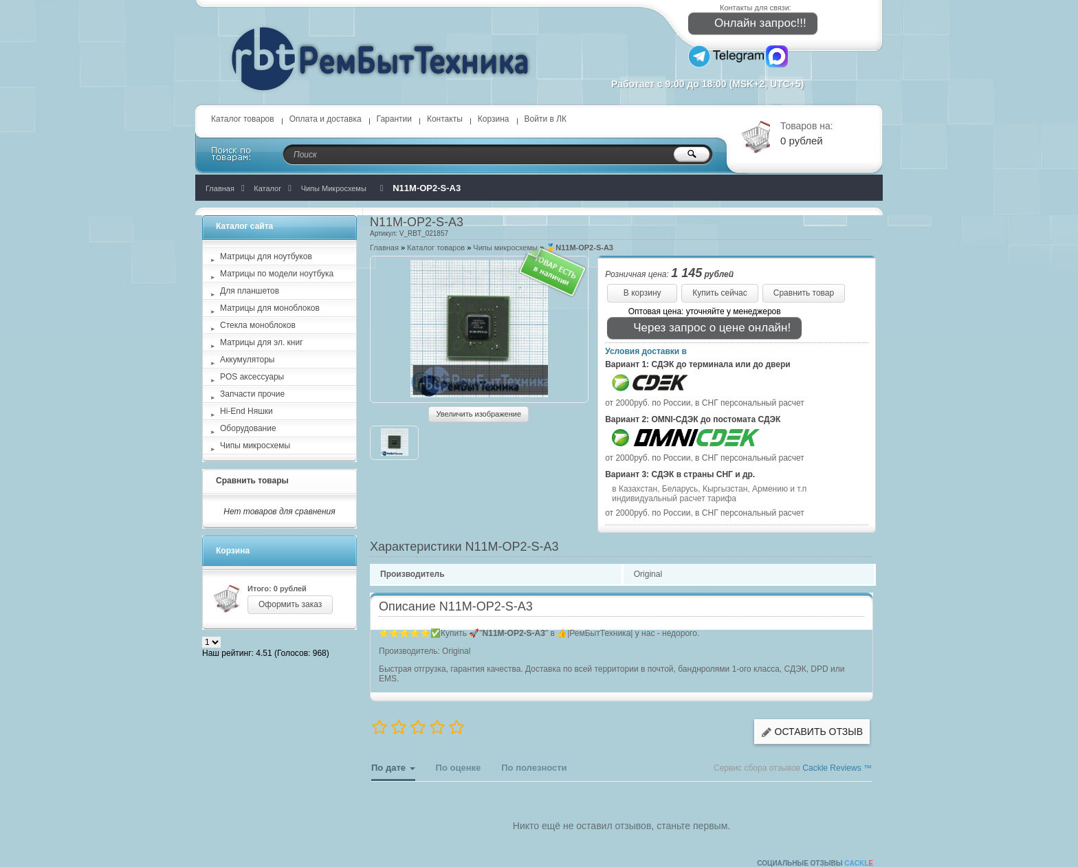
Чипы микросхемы (505, 247)
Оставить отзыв (812, 732)
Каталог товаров (242, 119)
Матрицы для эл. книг (261, 342)
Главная (384, 247)
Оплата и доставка (325, 119)
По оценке (458, 767)
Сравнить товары (252, 480)
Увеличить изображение (478, 414)
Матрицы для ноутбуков (266, 256)
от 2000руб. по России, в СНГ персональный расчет (704, 403)
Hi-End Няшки (246, 411)
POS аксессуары (252, 377)
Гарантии (394, 119)
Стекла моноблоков (258, 325)
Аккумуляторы (247, 359)
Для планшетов (249, 291)
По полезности (533, 767)
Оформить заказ (290, 604)
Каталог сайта (244, 226)
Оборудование (248, 428)
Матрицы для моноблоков (270, 308)
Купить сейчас (719, 293)
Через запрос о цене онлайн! (703, 328)
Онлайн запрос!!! (751, 24)
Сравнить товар (803, 293)
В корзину (642, 293)
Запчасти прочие (252, 394)
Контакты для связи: (755, 7)
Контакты (445, 119)
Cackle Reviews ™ (837, 768)
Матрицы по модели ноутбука (276, 273)
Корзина (493, 119)
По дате (393, 771)
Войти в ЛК (546, 119)
